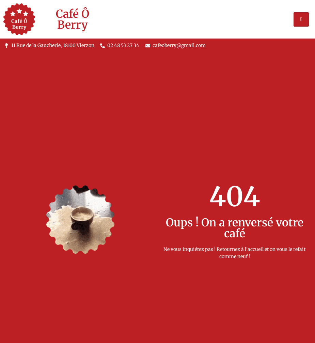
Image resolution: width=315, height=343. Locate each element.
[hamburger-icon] (301, 19)
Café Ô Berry (72, 19)
